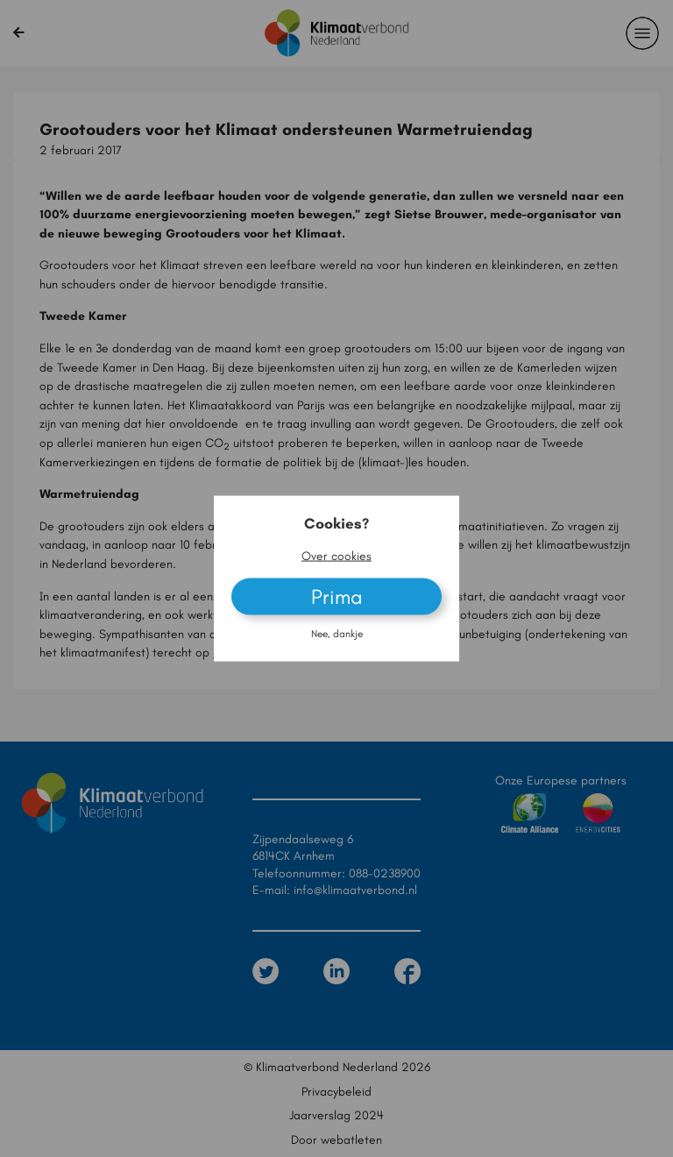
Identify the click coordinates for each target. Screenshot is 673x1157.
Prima (337, 596)
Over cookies (336, 555)
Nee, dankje (337, 634)
